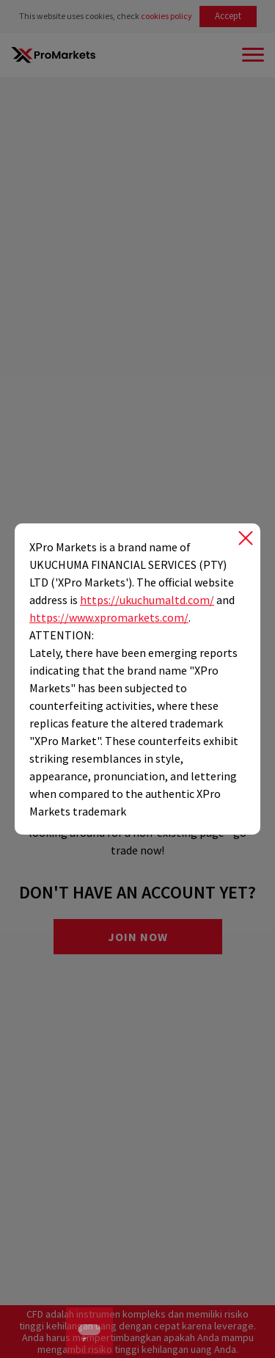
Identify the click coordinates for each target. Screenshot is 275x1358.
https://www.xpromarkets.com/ (108, 617)
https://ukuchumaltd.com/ (147, 599)
